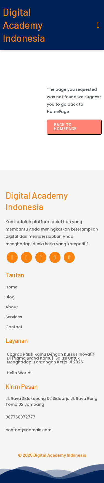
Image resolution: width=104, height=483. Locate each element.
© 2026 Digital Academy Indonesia (52, 455)
